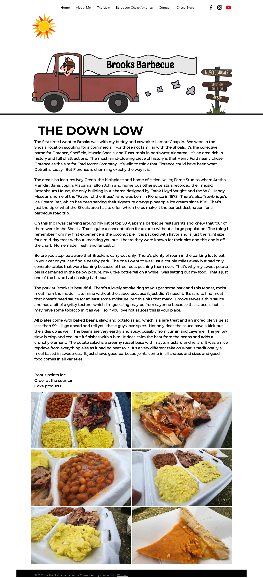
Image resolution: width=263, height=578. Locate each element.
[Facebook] (211, 7)
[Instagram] (220, 7)
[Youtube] (228, 7)
